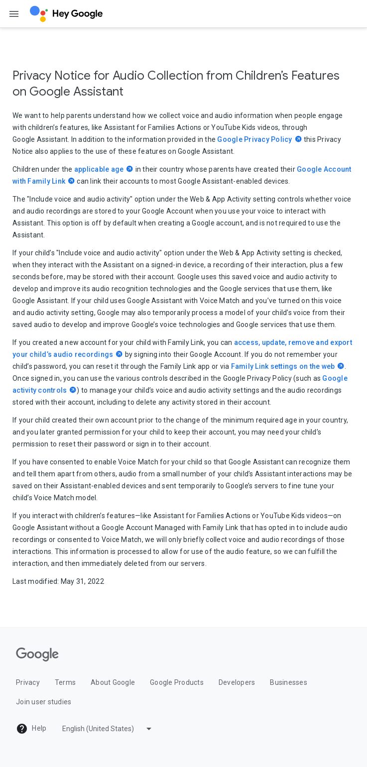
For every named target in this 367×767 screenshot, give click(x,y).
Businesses (288, 682)
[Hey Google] (66, 13)
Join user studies (43, 702)
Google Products (177, 682)
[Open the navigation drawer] (14, 14)
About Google (113, 682)
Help (31, 729)
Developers (237, 682)
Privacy (28, 682)
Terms (65, 682)
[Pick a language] (108, 728)
